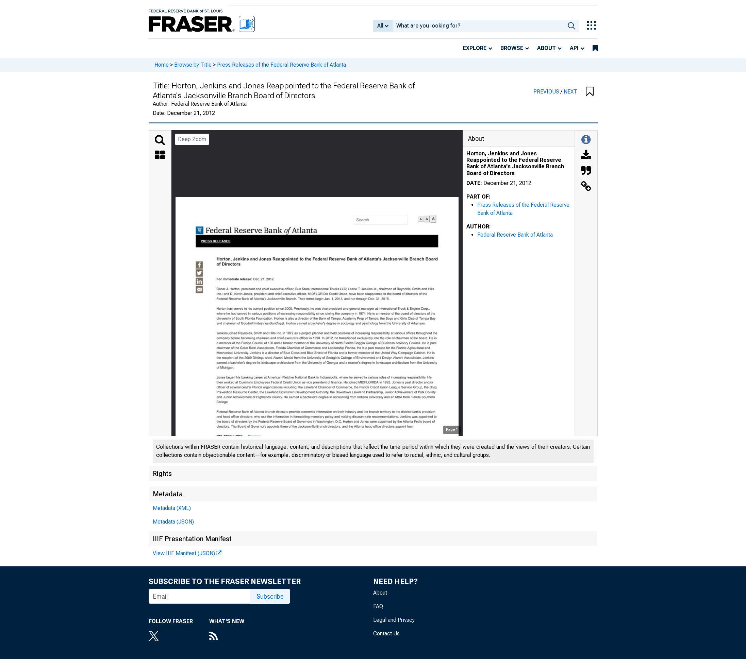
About (546, 48)
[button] (590, 92)
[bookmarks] (595, 48)
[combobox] (478, 26)
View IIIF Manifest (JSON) (184, 553)
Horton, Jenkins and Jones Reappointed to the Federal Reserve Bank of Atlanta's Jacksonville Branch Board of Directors (515, 163)
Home (161, 65)
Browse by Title (193, 65)
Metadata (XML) (172, 508)
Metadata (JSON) (173, 521)
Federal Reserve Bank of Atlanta (515, 235)
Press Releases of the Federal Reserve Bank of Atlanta (281, 65)
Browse (511, 48)
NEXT (570, 91)
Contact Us (386, 633)
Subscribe (270, 596)
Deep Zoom (192, 139)
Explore (474, 48)
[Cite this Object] (586, 171)
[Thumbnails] (160, 156)
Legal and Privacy (394, 620)
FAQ (378, 606)
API (574, 48)
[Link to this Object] (586, 187)
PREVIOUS (547, 91)
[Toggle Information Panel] (586, 140)
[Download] (586, 156)
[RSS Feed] (226, 637)
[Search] (160, 140)
